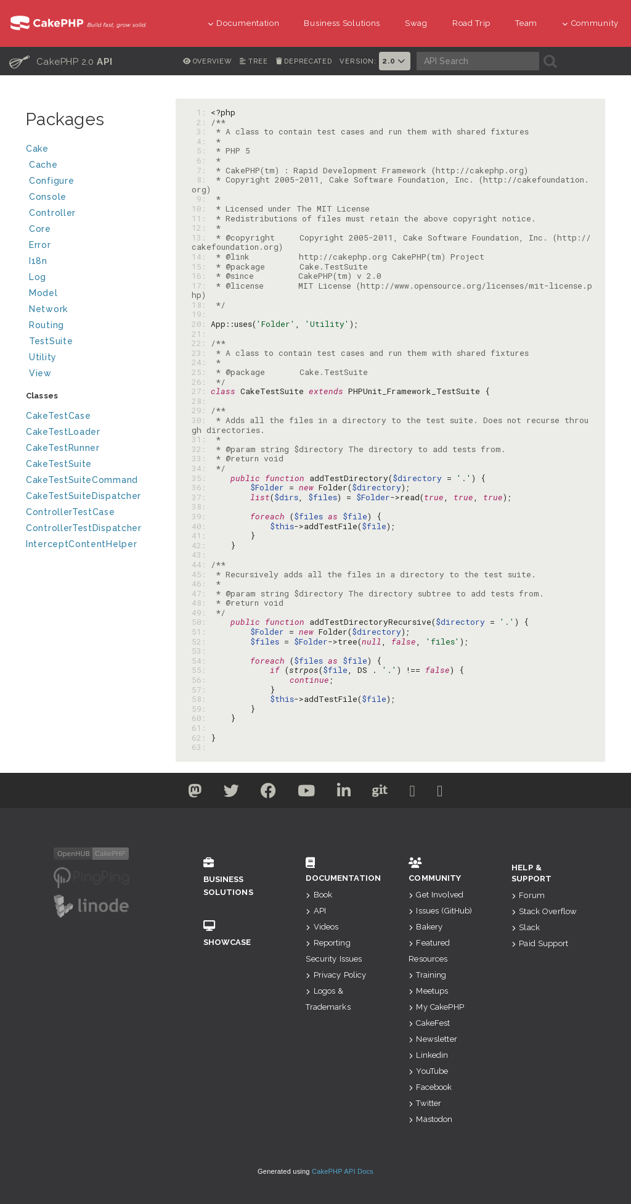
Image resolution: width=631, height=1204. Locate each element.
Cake (91, 150)
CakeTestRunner (63, 448)
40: (201, 526)
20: (201, 323)
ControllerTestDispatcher (84, 528)
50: (201, 621)
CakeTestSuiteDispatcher (83, 496)
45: (201, 574)
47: (201, 593)
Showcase (236, 933)
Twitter (425, 1103)
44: (201, 564)
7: (201, 170)
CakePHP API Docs (342, 1171)
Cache (92, 166)
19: (201, 314)
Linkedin (428, 1055)
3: (201, 131)
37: (201, 497)
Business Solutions (342, 23)
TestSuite (92, 342)
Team (526, 23)
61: (201, 727)
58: (201, 698)
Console (92, 198)
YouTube (428, 1071)
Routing (92, 326)
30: (201, 420)
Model (92, 294)
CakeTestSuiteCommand (82, 480)
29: (201, 410)
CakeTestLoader (63, 432)
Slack (525, 927)
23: (201, 352)
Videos (322, 926)
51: (201, 631)
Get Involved (436, 894)
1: (201, 112)
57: (201, 689)
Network (92, 310)
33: (201, 458)
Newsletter (433, 1039)
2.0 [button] (394, 61)
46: (201, 583)
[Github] (386, 793)
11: (201, 218)
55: (201, 669)
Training (427, 974)
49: (201, 612)
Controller (92, 214)
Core (40, 229)
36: (201, 487)
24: (201, 362)
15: (201, 266)
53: (201, 650)
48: (201, 602)
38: (201, 506)
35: (201, 478)
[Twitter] (182, 793)
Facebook (430, 1087)
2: (201, 122)
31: (201, 439)
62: (201, 737)
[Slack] (422, 793)
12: (201, 227)
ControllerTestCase (70, 512)
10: (201, 208)
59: (201, 708)
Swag (416, 23)
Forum (528, 895)
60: (201, 718)
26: (201, 381)
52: (201, 641)
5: (201, 150)
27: (201, 391)
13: (201, 237)
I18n (38, 261)
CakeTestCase (58, 416)
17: (201, 285)
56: (201, 679)
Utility (43, 357)
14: (201, 256)
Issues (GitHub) (440, 910)
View (92, 374)
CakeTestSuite (59, 464)
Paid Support (539, 943)
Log (92, 278)
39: (201, 516)
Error (40, 245)
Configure (51, 181)
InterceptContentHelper (81, 544)
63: (201, 746)
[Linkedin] (346, 793)
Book (319, 894)
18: (201, 304)
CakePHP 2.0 (61, 61)
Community (590, 23)
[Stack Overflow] (453, 793)
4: (201, 141)
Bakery (425, 926)
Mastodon (430, 1119)
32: (201, 449)
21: (201, 333)
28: (201, 400)
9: (201, 198)
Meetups (428, 991)
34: (201, 468)
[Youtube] (305, 793)
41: (201, 535)
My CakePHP (436, 1007)
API (316, 910)
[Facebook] (263, 793)
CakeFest (429, 1023)
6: (201, 160)
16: (201, 275)
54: (201, 660)
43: (201, 554)
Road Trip (471, 23)
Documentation (244, 23)
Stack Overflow (544, 911)
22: (201, 342)
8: (201, 179)
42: (201, 545)
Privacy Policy (336, 974)
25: (201, 371)
